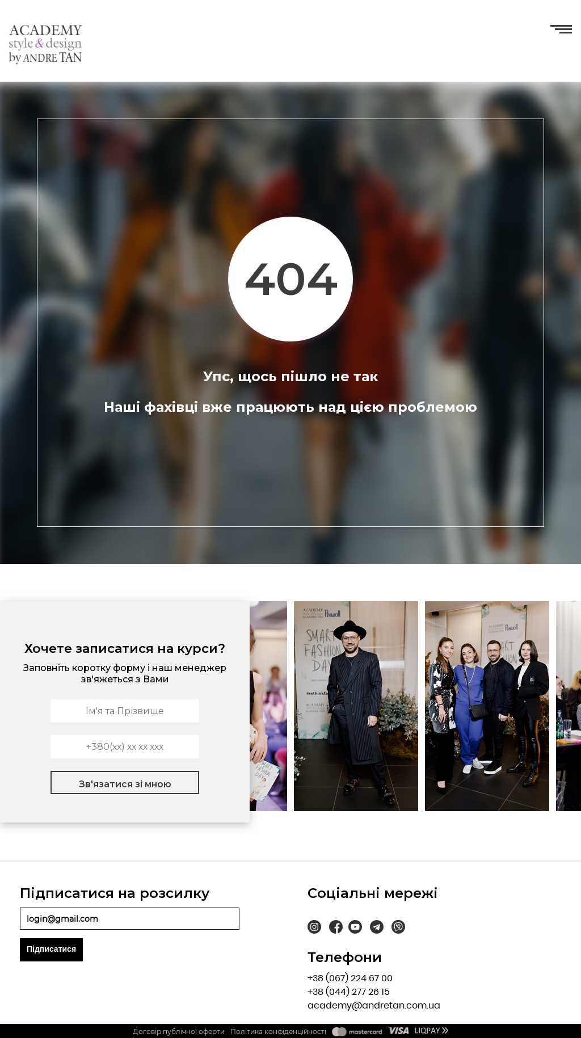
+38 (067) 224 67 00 (350, 978)
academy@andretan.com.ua (374, 1005)
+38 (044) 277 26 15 (349, 991)
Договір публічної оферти (179, 1031)
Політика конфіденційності (278, 1031)
